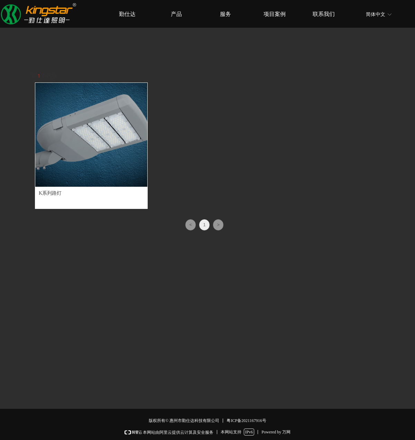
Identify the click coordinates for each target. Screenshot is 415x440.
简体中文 (375, 14)
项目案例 (275, 14)
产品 (176, 14)
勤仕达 (127, 14)
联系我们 (324, 14)
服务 (225, 14)
